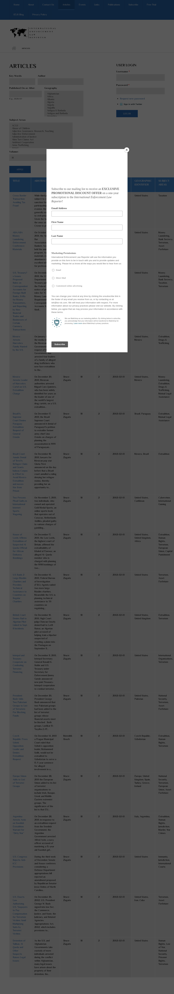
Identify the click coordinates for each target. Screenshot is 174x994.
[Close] (126, 149)
